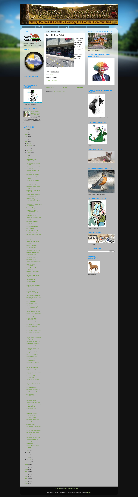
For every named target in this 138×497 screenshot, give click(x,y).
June (28, 450)
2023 (26, 136)
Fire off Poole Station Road (34, 430)
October (29, 148)
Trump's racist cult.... (32, 196)
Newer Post (50, 87)
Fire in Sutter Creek (32, 303)
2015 (26, 476)
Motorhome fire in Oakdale (34, 332)
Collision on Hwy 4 (31, 279)
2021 (26, 141)
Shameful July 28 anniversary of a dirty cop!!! (33, 211)
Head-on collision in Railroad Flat (32, 160)
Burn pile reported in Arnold (34, 352)
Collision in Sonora (31, 400)
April (28, 454)
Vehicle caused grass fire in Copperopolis (34, 338)
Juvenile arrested (31, 346)
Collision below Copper (33, 362)
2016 (26, 474)
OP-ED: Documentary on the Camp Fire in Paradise (33, 307)
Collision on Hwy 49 (32, 392)
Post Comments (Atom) (59, 91)
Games (25, 79)
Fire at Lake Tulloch (32, 387)
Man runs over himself (32, 354)
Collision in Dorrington (32, 223)
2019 (26, 467)
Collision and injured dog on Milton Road (34, 298)
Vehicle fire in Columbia (33, 180)
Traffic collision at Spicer (33, 365)
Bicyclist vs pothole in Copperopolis (32, 359)
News (32, 27)
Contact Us (58, 488)
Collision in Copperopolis (33, 437)
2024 (26, 134)
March (28, 457)
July (28, 155)
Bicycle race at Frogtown (33, 194)
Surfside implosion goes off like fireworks (34, 405)
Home (25, 27)
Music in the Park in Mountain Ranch (32, 319)
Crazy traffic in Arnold (32, 422)
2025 (26, 132)
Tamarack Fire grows (32, 208)
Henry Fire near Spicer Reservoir (33, 268)
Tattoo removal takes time (33, 402)
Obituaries (91, 27)
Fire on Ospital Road (32, 398)
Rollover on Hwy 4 (31, 237)
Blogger (89, 492)
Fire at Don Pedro (31, 411)
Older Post (80, 87)
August (29, 152)
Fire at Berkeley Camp (32, 226)
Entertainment (74, 27)
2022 (26, 139)
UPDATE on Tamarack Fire (34, 234)
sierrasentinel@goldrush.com (70, 488)
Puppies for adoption (32, 215)
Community (63, 27)
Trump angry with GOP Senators (33, 171)
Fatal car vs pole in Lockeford (31, 264)
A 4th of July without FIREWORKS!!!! (32, 416)
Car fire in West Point (32, 367)
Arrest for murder (31, 424)
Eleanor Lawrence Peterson (34, 313)
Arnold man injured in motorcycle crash (32, 183)
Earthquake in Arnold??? (33, 343)
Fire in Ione (30, 239)
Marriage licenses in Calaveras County (32, 327)
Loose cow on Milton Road (34, 330)
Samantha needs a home (33, 250)
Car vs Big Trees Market (33, 432)
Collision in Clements (32, 221)
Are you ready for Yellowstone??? (31, 394)
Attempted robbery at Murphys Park (32, 440)
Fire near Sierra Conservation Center (33, 292)
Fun (98, 27)
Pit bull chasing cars (32, 356)
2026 (26, 129)
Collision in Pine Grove (33, 419)
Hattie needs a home (32, 443)
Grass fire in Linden (32, 335)
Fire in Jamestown (31, 301)
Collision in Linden (31, 259)
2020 (26, 464)
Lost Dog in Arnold (31, 369)
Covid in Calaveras (31, 245)
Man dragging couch (32, 316)
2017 (26, 471)
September (30, 150)
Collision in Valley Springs (33, 341)
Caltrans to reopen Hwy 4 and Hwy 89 (33, 187)
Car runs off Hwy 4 (31, 228)
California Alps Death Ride (33, 295)
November (30, 145)
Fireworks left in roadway (33, 324)
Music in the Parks (31, 254)
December (30, 143)
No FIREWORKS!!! (32, 413)
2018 (26, 469)
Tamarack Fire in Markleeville (31, 282)
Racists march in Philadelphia (31, 376)
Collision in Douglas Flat (33, 174)
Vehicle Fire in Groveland (33, 311)
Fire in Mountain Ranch (33, 322)
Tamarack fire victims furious (34, 261)
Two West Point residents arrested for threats (33, 231)
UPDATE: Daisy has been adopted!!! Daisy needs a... (33, 200)
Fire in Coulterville (31, 247)
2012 (26, 483)
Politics (39, 27)
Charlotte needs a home (33, 252)
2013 (26, 481)
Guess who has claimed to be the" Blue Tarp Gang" (35, 113)
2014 (26, 478)
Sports (83, 27)
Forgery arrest (30, 157)
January (29, 461)
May (28, 452)
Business (54, 27)
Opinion (46, 27)
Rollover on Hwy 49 (32, 289)
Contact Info (27, 81)
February (29, 459)
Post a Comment (52, 80)
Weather (105, 27)
